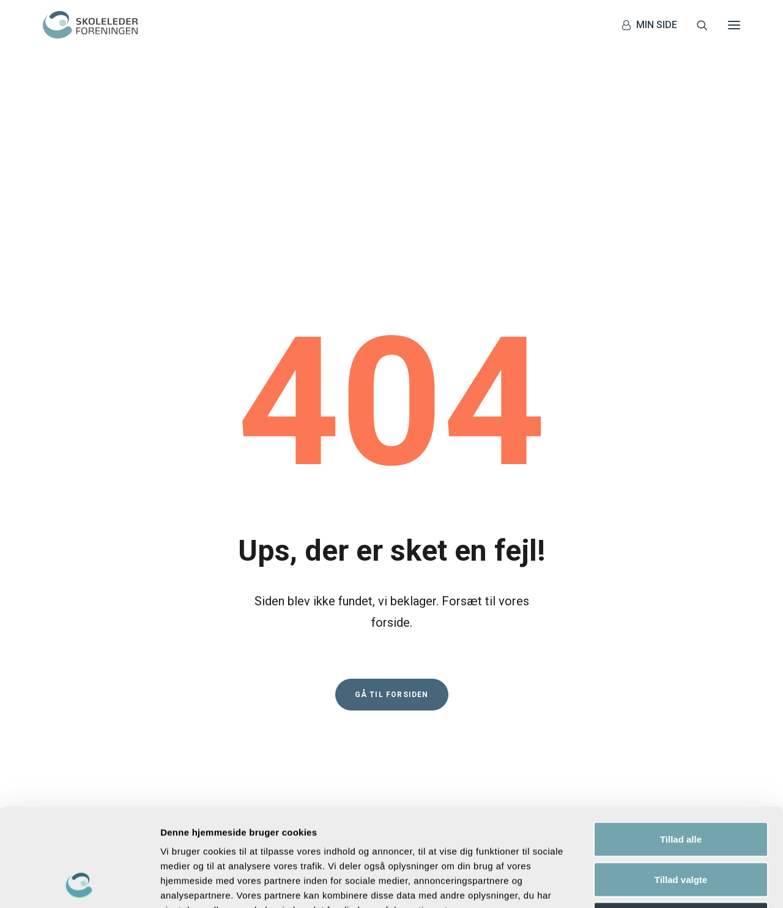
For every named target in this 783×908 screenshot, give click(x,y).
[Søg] (697, 25)
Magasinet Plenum (277, 660)
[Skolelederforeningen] (90, 25)
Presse (253, 676)
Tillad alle (681, 747)
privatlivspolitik (645, 693)
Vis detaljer (636, 884)
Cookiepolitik (265, 706)
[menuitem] (652, 25)
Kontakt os (260, 630)
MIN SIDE (656, 25)
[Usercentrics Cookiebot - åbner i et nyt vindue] (79, 884)
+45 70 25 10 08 (93, 691)
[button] (734, 25)
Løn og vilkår (264, 645)
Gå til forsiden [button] (392, 482)
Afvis (681, 827)
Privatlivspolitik (270, 691)
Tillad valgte (681, 788)
